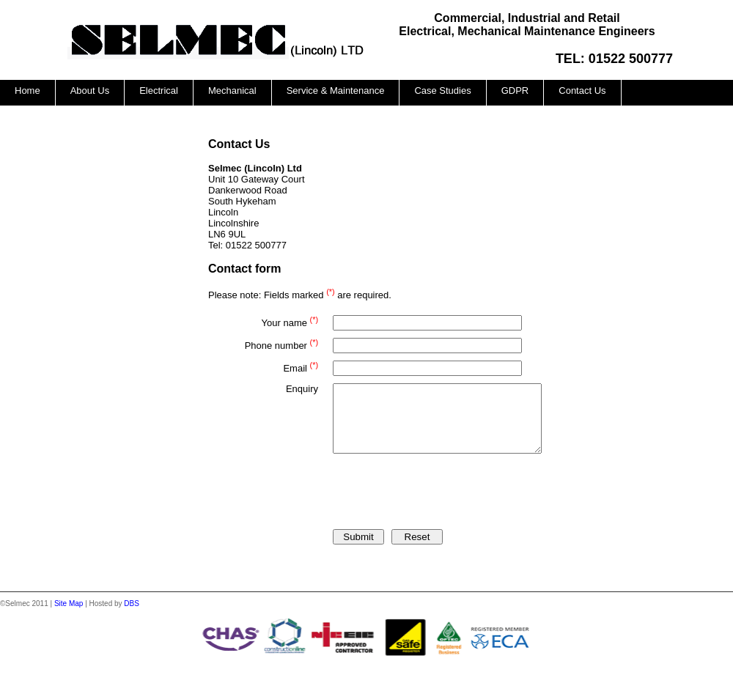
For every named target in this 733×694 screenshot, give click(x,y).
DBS (131, 617)
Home (27, 90)
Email (300, 367)
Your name (290, 321)
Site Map (68, 617)
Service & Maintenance (336, 90)
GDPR (515, 90)
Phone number (281, 344)
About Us (89, 90)
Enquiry (302, 388)
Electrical (158, 90)
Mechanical (232, 90)
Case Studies (442, 90)
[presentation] (444, 495)
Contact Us (582, 90)
